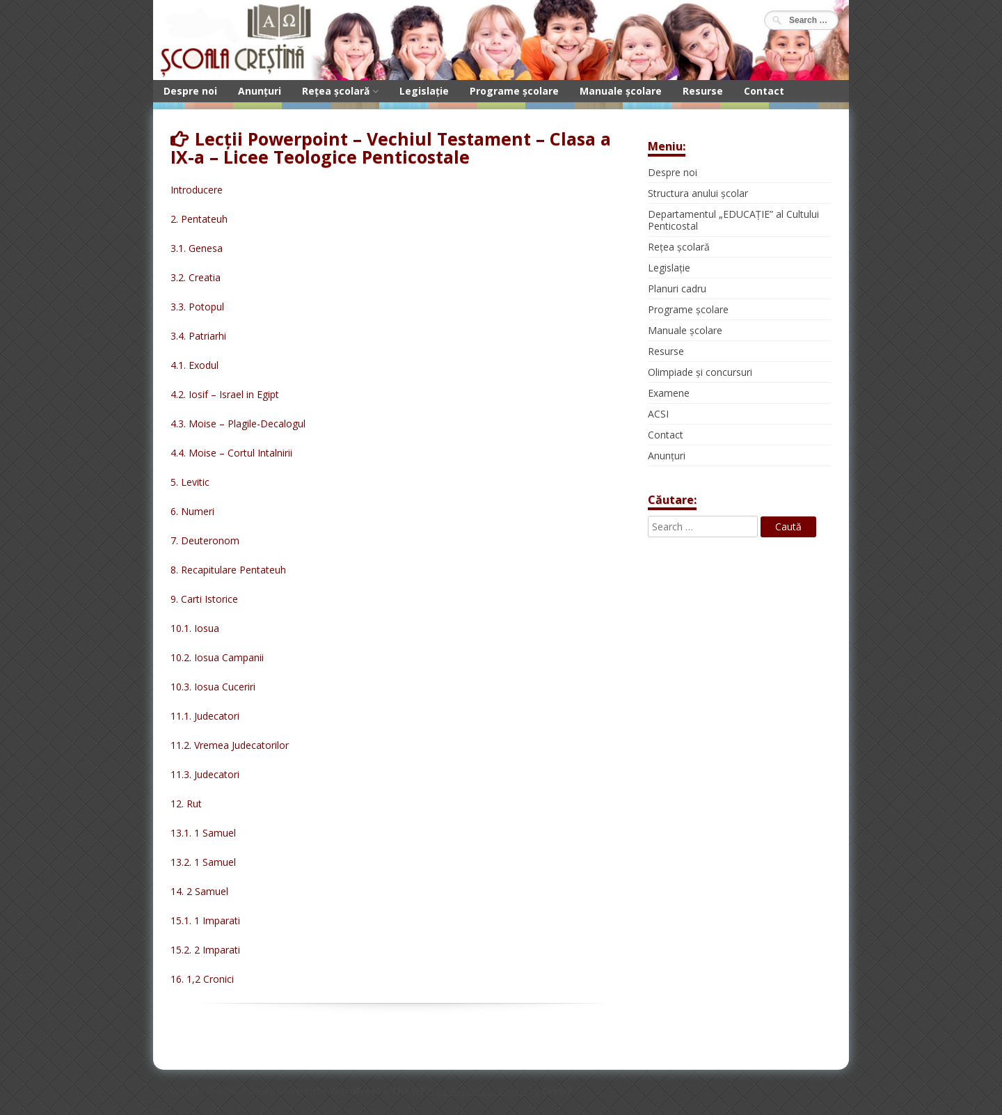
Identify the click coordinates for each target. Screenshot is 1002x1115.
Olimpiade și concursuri (700, 372)
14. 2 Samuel (199, 891)
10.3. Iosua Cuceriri (212, 686)
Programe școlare (514, 90)
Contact (764, 90)
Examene (669, 393)
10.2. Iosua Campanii (217, 657)
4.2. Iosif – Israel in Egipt (224, 394)
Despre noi (190, 90)
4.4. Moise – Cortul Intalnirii (231, 452)
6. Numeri (192, 511)
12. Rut (186, 803)
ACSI (658, 413)
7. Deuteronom (204, 540)
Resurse (703, 90)
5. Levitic (189, 482)
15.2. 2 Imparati (205, 949)
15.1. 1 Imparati (205, 920)
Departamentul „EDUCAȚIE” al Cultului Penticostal (733, 219)
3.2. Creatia (195, 277)
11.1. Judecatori (204, 715)
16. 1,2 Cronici (202, 979)
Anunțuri (259, 90)
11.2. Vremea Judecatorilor (229, 745)
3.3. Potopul (197, 306)
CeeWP (557, 1090)
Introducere (196, 189)
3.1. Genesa (196, 248)
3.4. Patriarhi (198, 335)
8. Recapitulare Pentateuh (228, 569)
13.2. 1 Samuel (203, 862)
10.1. (182, 628)
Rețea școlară (335, 90)
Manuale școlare (621, 90)
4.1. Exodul (194, 365)
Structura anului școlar (698, 193)
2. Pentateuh (199, 219)
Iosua (206, 628)
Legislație (424, 90)
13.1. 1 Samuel (203, 832)
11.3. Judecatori (204, 774)
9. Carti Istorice (204, 599)
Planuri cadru (677, 288)
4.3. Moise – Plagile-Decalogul (237, 423)
